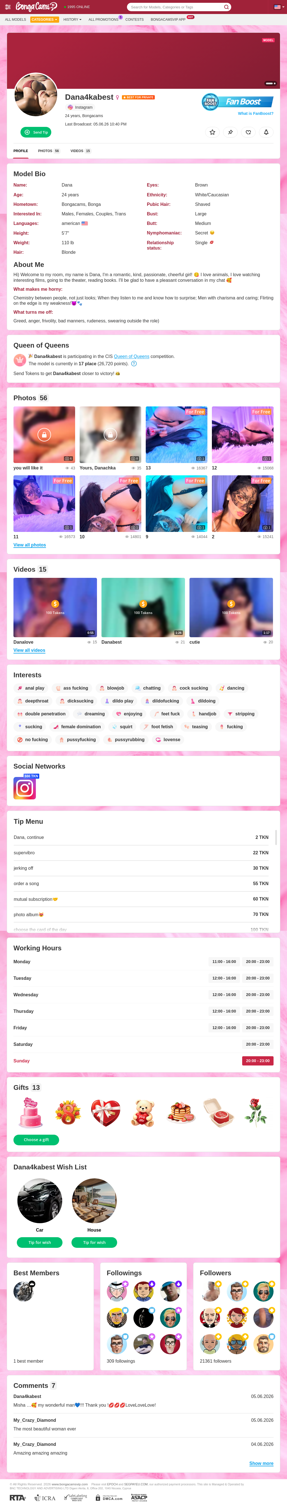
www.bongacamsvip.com (70, 1484)
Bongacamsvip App (169, 19)
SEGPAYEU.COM (136, 1484)
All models (15, 20)
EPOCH (112, 1484)
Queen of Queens (131, 356)
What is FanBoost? (256, 113)
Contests (135, 20)
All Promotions (105, 19)
